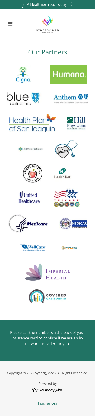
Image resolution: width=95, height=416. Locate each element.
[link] (47, 23)
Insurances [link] (47, 403)
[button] (12, 23)
